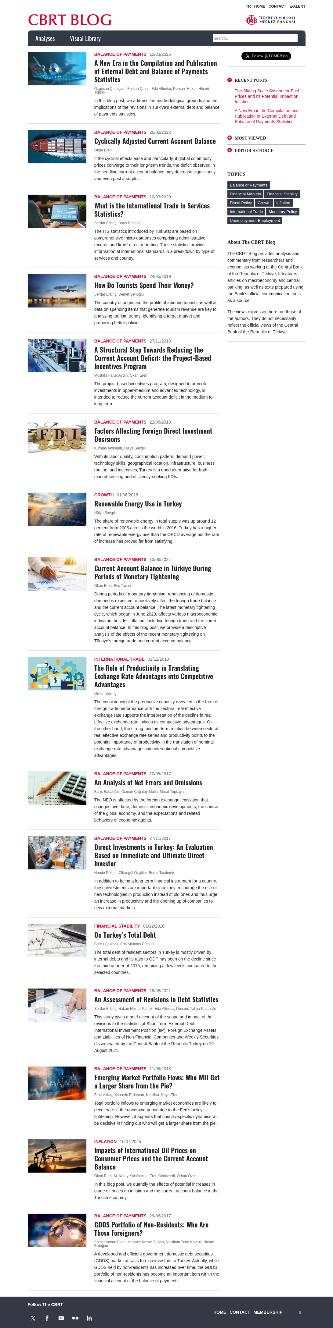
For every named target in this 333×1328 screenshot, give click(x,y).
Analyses (45, 38)
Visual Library (85, 38)
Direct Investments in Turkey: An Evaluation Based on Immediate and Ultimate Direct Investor (153, 855)
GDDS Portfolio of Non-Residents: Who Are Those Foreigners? (151, 1228)
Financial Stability (117, 926)
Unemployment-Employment (255, 220)
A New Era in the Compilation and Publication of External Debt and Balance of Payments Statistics (155, 71)
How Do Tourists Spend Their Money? (144, 285)
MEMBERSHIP (268, 1312)
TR (248, 6)
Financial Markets (245, 194)
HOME (259, 6)
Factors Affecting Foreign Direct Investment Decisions (153, 435)
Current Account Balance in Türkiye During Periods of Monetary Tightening (152, 572)
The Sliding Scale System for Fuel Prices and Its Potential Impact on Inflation (267, 96)
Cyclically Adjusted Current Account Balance (155, 141)
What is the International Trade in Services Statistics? (152, 209)
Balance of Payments (120, 54)
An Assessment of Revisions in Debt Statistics (156, 999)
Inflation (105, 1141)
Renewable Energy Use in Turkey (138, 503)
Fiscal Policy (241, 203)
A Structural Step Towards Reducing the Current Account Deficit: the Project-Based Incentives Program (152, 358)
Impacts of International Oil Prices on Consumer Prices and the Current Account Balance (151, 1158)
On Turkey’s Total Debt (125, 934)
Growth (104, 494)
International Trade (119, 659)
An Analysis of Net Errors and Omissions (148, 782)
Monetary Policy (283, 211)
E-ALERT (298, 6)
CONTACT (277, 6)
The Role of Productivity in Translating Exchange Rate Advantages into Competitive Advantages (153, 676)
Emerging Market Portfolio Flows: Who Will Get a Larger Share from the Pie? (157, 1081)
